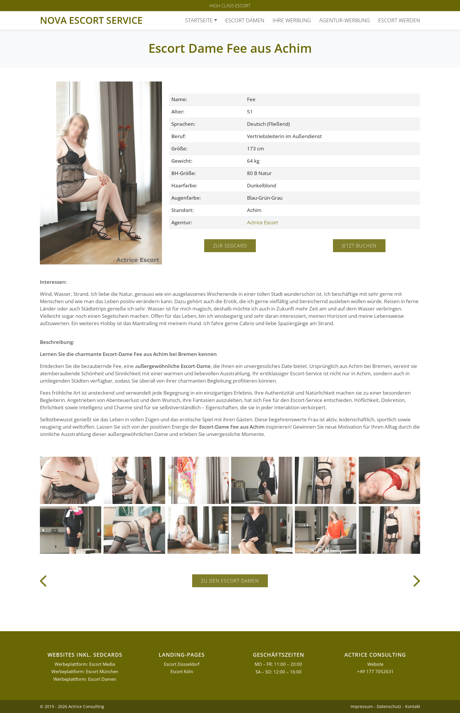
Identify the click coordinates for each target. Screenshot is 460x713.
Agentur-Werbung (344, 20)
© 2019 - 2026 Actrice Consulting (72, 706)
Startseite (199, 20)
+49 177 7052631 (375, 671)
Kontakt (412, 706)
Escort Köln (181, 671)
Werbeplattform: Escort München (84, 671)
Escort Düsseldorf (181, 664)
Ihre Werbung (292, 20)
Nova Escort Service (91, 20)
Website (375, 664)
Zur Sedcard (230, 245)
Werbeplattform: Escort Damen (84, 679)
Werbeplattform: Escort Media (85, 664)
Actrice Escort (262, 222)
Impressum (362, 706)
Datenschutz (389, 706)
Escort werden (399, 20)
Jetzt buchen (359, 245)
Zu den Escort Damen (230, 581)
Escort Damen (244, 20)
